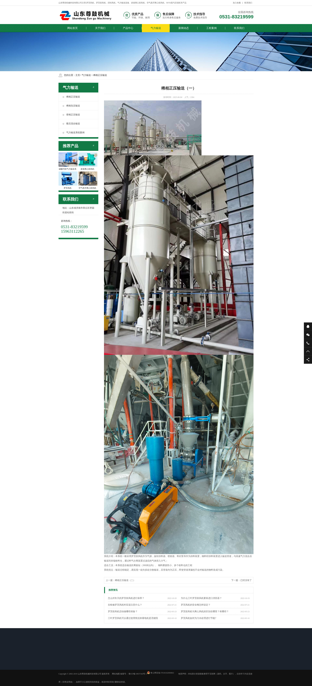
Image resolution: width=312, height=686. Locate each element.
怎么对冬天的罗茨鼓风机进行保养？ (126, 598)
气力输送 (156, 28)
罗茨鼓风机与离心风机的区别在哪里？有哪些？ (205, 611)
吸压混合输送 (71, 123)
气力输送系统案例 (73, 132)
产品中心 (128, 28)
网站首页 (72, 28)
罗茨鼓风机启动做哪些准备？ (122, 611)
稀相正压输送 (100, 75)
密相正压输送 (71, 114)
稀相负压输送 (71, 106)
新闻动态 (183, 28)
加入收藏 (237, 3)
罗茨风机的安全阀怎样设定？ (195, 605)
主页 (77, 75)
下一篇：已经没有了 (241, 580)
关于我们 (100, 28)
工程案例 (211, 28)
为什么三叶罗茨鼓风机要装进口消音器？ (201, 598)
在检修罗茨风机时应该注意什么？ (125, 605)
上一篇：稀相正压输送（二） (120, 580)
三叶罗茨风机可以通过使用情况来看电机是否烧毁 (133, 618)
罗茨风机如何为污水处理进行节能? (198, 618)
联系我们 (248, 3)
